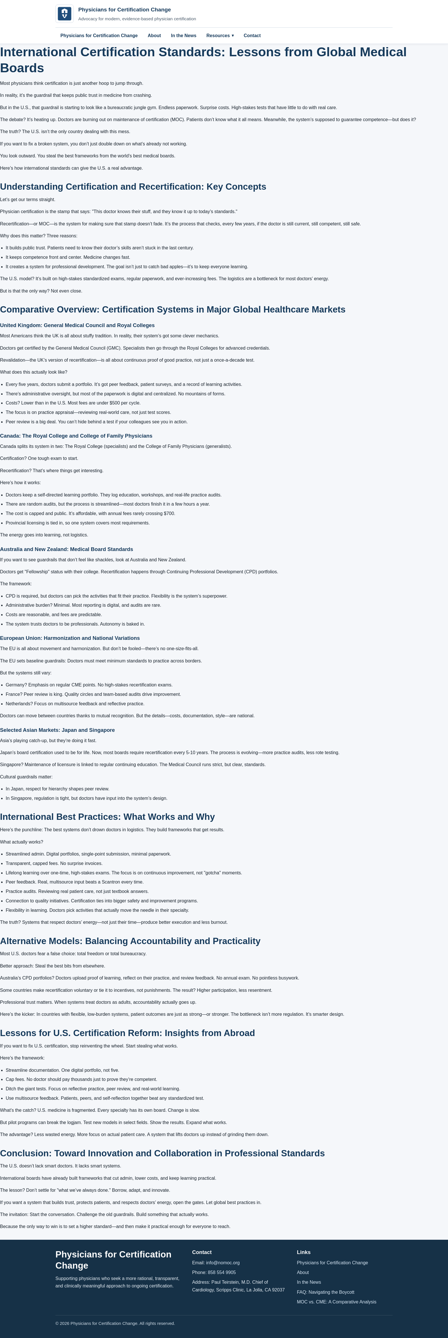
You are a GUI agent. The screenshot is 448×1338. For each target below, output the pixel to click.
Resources (218, 35)
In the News (183, 35)
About (154, 35)
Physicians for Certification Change (99, 35)
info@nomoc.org (223, 1262)
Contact (252, 35)
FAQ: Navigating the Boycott (325, 1292)
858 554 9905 (222, 1272)
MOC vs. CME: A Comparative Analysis (336, 1301)
